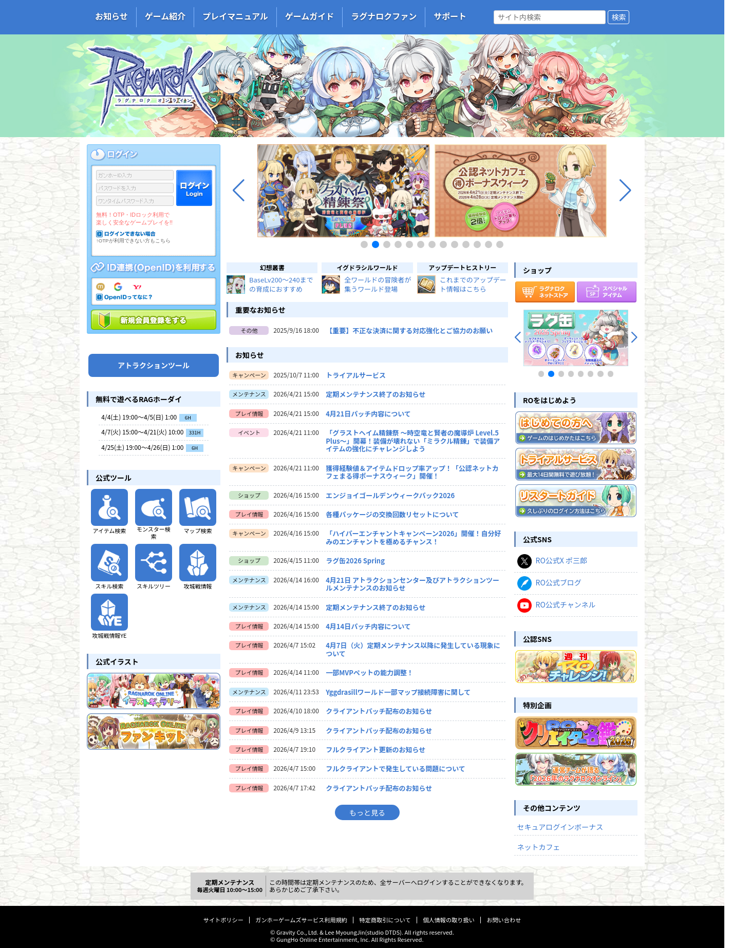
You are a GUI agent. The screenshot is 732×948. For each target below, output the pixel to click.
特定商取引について (384, 920)
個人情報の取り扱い (449, 920)
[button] (239, 190)
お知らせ (111, 16)
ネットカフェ (538, 847)
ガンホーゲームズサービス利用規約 (301, 920)
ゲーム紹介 (165, 16)
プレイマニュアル (235, 16)
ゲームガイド (309, 16)
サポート (450, 16)
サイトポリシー (223, 920)
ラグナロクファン (384, 16)
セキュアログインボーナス (560, 827)
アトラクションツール (154, 365)
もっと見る (367, 812)
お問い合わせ (503, 920)
